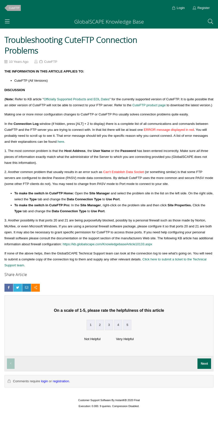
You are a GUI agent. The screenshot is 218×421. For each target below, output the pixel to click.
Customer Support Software (94, 400)
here (61, 141)
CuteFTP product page (149, 105)
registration (61, 381)
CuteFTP (14, 7)
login (44, 381)
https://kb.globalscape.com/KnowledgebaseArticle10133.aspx (107, 244)
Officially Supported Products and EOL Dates (76, 99)
